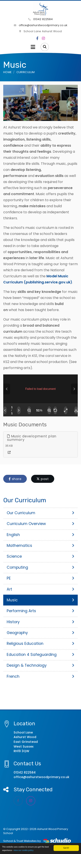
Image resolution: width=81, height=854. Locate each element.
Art (40, 589)
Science (40, 556)
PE (40, 578)
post (43, 479)
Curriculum (25, 72)
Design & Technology (40, 665)
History (40, 621)
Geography (40, 632)
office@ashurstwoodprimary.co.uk (40, 25)
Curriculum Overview (40, 523)
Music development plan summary (31, 438)
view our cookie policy (23, 850)
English (40, 534)
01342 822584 (40, 19)
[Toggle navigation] (33, 47)
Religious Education (40, 643)
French (40, 676)
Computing (40, 567)
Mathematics (40, 545)
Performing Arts (40, 610)
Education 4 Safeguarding (40, 654)
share (15, 479)
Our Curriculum (40, 512)
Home (7, 72)
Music (40, 600)
